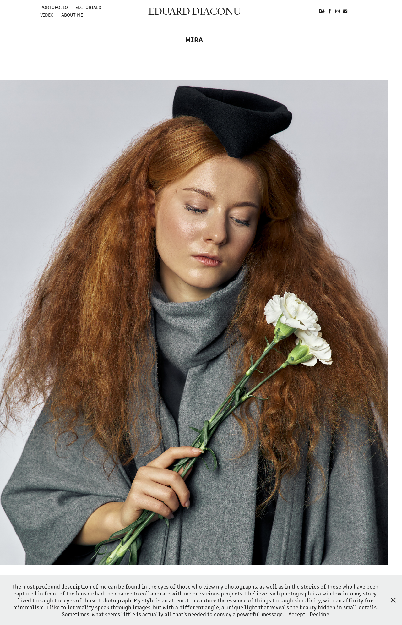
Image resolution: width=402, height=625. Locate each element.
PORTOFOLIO (54, 7)
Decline (319, 614)
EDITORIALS (88, 7)
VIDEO (47, 14)
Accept (296, 614)
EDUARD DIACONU (194, 11)
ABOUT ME (72, 14)
